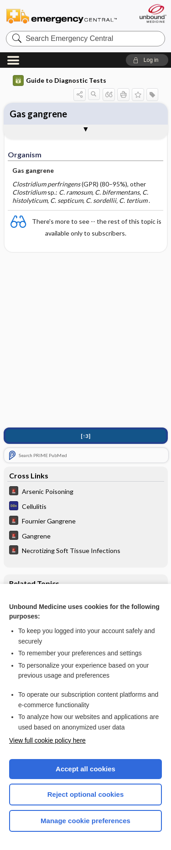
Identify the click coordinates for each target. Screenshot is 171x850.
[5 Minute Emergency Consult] (86, 491)
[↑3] (85, 436)
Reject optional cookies (85, 794)
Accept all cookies (85, 769)
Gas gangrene (38, 113)
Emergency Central (61, 15)
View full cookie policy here (47, 740)
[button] (147, 60)
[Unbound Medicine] (152, 13)
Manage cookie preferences (85, 821)
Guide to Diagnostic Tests (59, 80)
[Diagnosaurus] (86, 506)
